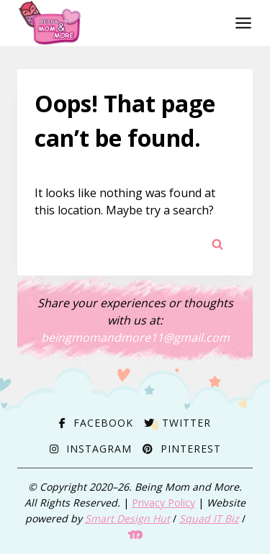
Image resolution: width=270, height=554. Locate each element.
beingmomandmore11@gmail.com (135, 337)
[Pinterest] (182, 448)
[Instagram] (91, 448)
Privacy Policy (163, 502)
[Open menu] (240, 22)
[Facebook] (96, 423)
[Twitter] (177, 423)
